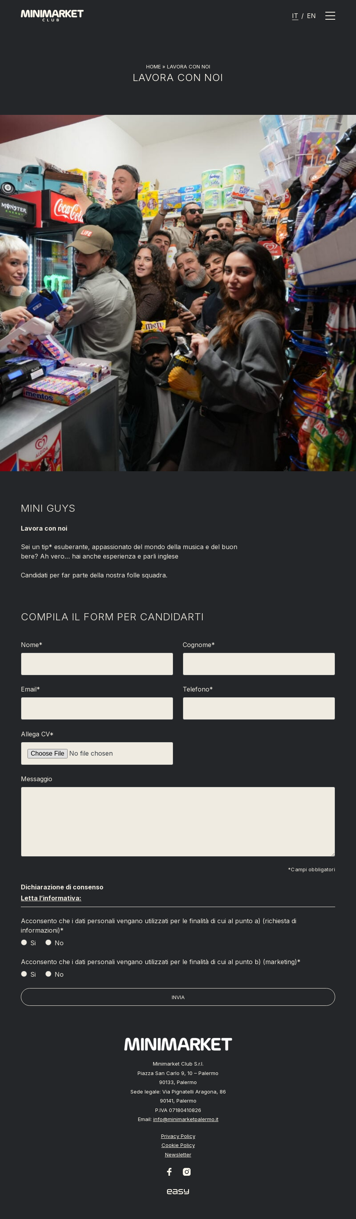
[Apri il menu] (330, 15)
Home (153, 66)
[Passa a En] (311, 15)
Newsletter (178, 1154)
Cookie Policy (178, 1145)
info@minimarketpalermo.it (185, 1119)
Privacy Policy (178, 1136)
